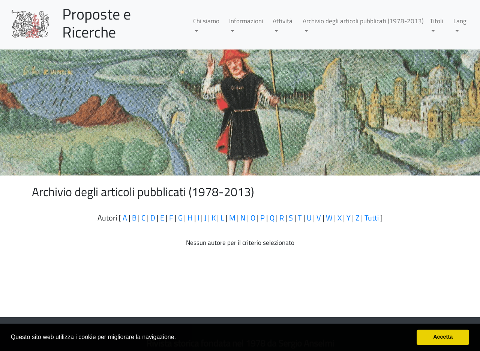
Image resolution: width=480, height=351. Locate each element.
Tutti (371, 218)
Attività (282, 21)
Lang (459, 21)
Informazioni (246, 21)
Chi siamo (206, 21)
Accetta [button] (443, 337)
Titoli (436, 21)
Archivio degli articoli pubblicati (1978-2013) (363, 21)
